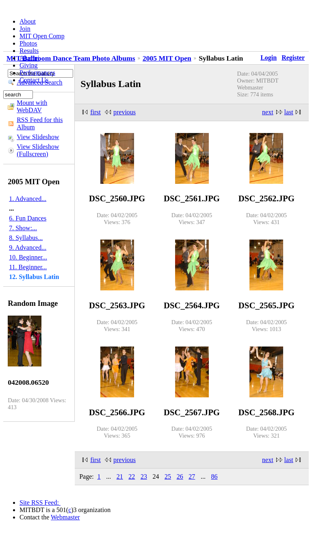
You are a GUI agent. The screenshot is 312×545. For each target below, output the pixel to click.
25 (168, 476)
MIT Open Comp (42, 36)
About (28, 21)
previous (124, 112)
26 (180, 476)
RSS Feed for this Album (40, 123)
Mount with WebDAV (32, 106)
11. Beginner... (28, 267)
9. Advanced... (27, 247)
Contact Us (34, 79)
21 (120, 476)
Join (25, 28)
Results (29, 50)
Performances (37, 72)
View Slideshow (38, 136)
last (288, 112)
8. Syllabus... (26, 237)
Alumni (29, 57)
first (95, 112)
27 (191, 476)
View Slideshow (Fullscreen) (38, 150)
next (267, 112)
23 (144, 476)
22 (131, 476)
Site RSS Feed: (40, 502)
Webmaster (65, 517)
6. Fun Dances (27, 218)
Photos (28, 43)
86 (214, 476)
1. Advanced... (27, 198)
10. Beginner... (28, 257)
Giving (28, 65)
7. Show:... (23, 228)
